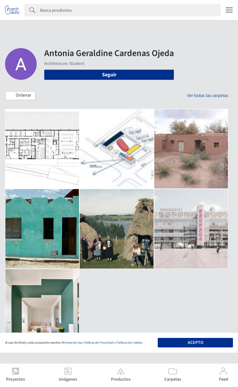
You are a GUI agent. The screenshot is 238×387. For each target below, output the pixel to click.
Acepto (195, 342)
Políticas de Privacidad (98, 342)
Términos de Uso (71, 342)
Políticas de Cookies (129, 342)
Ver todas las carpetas (207, 95)
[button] (20, 95)
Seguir (109, 74)
